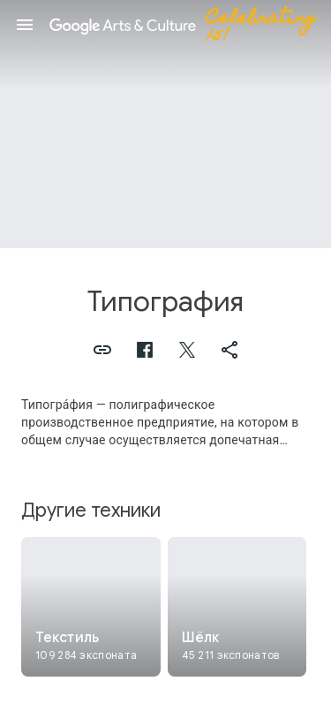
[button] (25, 25)
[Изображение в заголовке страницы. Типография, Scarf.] (165, 124)
